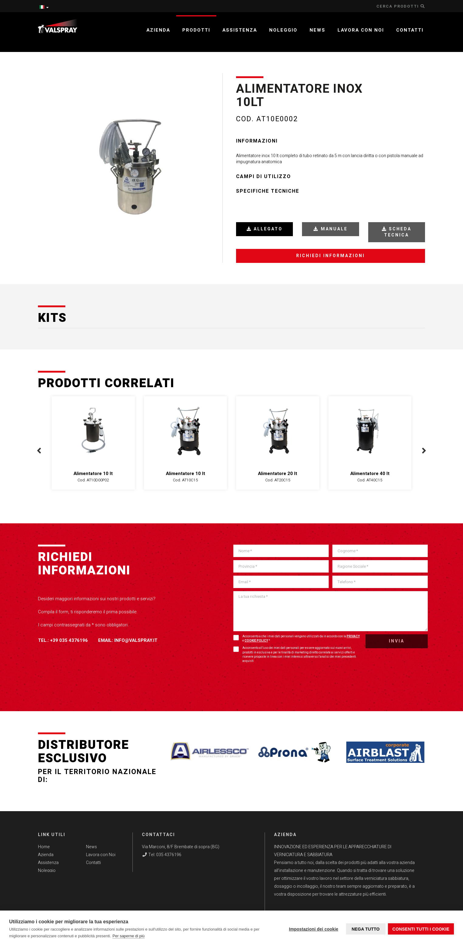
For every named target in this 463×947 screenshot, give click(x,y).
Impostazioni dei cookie (313, 929)
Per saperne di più (128, 936)
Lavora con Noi (100, 855)
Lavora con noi (361, 30)
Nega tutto (365, 929)
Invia (396, 641)
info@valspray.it (135, 640)
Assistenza (239, 30)
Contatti (410, 30)
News (317, 30)
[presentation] (39, 450)
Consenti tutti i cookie (421, 929)
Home (44, 847)
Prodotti (196, 30)
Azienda (158, 30)
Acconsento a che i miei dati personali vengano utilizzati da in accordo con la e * (296, 638)
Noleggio (283, 30)
